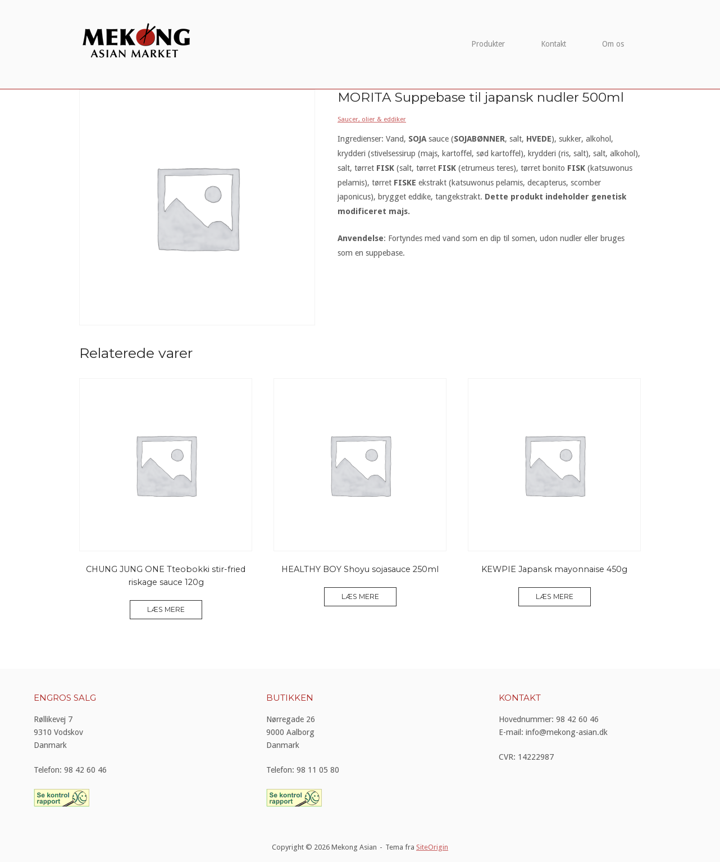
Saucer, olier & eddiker (372, 119)
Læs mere (166, 609)
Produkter (488, 43)
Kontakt (553, 43)
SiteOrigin (432, 847)
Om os (613, 43)
